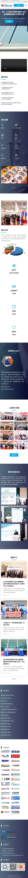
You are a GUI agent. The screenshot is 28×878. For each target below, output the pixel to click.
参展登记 (18, 5)
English (25, 1)
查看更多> (14, 187)
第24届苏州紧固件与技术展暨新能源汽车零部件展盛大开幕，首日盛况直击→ (14, 662)
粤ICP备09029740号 (16, 875)
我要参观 (19, 21)
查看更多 (14, 455)
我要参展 (9, 21)
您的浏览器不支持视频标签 (14, 65)
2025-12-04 (6, 595)
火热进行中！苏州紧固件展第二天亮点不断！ (14, 624)
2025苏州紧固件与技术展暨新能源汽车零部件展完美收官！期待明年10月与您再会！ (14, 584)
